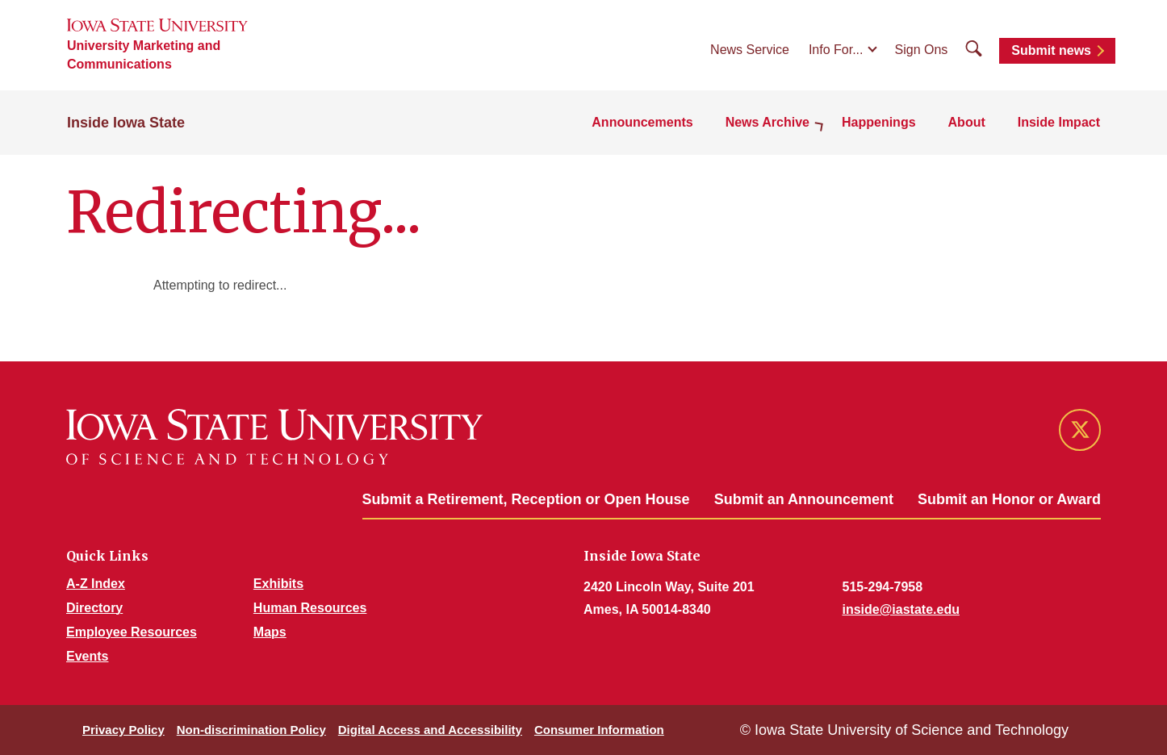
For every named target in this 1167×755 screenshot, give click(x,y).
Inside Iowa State (126, 123)
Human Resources (310, 608)
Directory (94, 608)
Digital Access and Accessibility (430, 729)
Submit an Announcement (803, 499)
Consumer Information (599, 729)
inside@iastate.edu (901, 609)
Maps (270, 632)
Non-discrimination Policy (251, 729)
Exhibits (278, 583)
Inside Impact (1059, 122)
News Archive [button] (767, 122)
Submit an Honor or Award (1009, 499)
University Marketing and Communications (143, 55)
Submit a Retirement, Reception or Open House (526, 499)
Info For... (836, 49)
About (966, 122)
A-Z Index (95, 583)
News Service (749, 49)
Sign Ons (921, 49)
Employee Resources (131, 632)
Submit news (1051, 50)
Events (87, 656)
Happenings (879, 122)
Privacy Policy (123, 729)
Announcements (642, 122)
